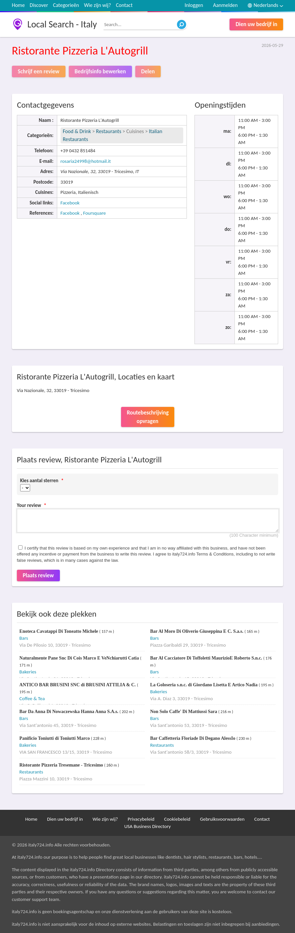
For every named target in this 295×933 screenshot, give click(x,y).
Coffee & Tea (32, 698)
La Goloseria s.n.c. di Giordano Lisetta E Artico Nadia (204, 684)
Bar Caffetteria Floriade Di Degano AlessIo (193, 738)
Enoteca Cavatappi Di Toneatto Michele (60, 631)
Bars (24, 638)
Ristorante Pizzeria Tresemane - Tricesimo (62, 765)
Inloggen (194, 5)
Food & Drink (77, 131)
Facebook (70, 203)
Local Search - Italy (62, 24)
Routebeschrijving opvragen (148, 417)
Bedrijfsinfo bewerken (100, 71)
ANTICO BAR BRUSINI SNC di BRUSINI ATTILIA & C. (78, 684)
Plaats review (38, 575)
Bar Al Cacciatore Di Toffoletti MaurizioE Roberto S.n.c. (206, 658)
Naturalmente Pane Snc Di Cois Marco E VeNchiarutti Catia (80, 658)
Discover (39, 5)
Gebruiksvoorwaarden (222, 819)
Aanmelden (225, 5)
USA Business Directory (147, 826)
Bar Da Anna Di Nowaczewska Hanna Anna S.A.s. (70, 711)
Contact (124, 5)
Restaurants (108, 131)
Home (18, 5)
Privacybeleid (141, 819)
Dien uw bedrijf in (256, 24)
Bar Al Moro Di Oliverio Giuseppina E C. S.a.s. (197, 631)
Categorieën (66, 5)
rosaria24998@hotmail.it (86, 161)
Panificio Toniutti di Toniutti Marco (55, 738)
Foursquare (94, 213)
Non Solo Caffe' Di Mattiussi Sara (184, 711)
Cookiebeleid (177, 819)
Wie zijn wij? (97, 5)
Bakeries (28, 672)
